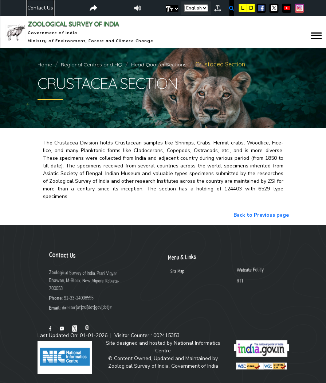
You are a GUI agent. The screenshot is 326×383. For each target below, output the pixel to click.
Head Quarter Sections (158, 64)
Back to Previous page (261, 215)
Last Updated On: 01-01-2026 (72, 335)
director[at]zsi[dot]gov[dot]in (84, 307)
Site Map (202, 271)
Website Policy (230, 269)
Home (45, 64)
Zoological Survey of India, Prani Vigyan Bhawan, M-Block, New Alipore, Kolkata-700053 (85, 280)
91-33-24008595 (80, 298)
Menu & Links (203, 257)
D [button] (251, 8)
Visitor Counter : (147, 335)
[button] (172, 8)
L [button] (242, 8)
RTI (226, 280)
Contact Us (40, 7)
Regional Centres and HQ (91, 64)
